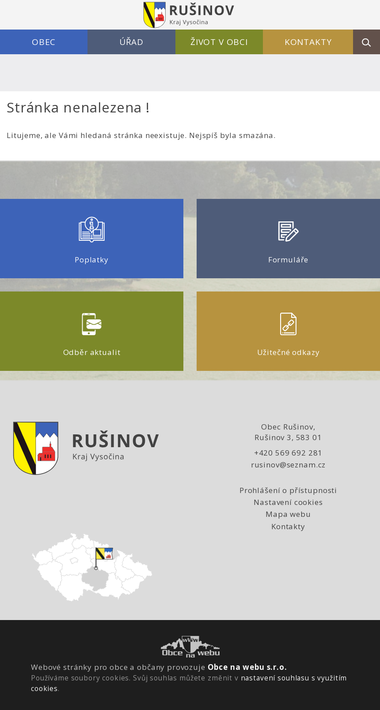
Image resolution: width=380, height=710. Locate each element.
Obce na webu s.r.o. (247, 667)
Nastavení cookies (288, 502)
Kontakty (308, 42)
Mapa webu (288, 514)
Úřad (131, 42)
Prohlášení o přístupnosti (288, 490)
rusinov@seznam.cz (288, 465)
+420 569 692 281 (288, 453)
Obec (44, 42)
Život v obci (219, 42)
